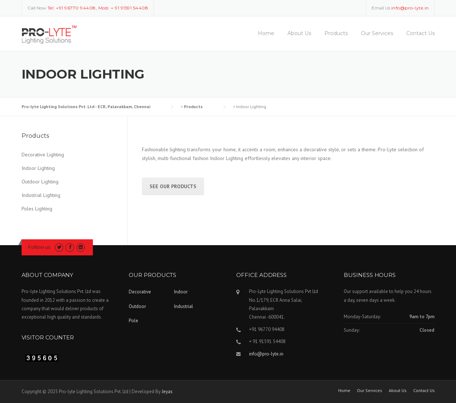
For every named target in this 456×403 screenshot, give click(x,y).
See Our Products (173, 186)
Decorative (140, 292)
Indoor (181, 292)
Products (336, 33)
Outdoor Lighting (40, 181)
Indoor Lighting (38, 168)
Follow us (39, 247)
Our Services (377, 33)
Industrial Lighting (41, 195)
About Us (299, 33)
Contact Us (420, 33)
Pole (133, 321)
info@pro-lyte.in (266, 354)
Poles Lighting (37, 208)
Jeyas (167, 391)
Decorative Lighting (43, 154)
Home (266, 33)
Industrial (183, 306)
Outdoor (137, 306)
